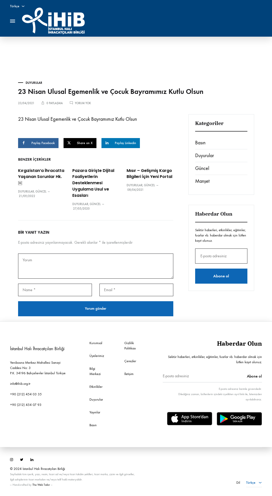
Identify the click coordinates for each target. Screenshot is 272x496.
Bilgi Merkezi (95, 371)
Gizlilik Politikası (130, 345)
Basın (200, 143)
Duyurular (34, 83)
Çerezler (130, 361)
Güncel (40, 191)
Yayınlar (94, 412)
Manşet (202, 181)
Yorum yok (83, 103)
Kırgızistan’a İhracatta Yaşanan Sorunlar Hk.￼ (41, 177)
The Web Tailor (41, 484)
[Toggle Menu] (12, 21)
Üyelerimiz (96, 356)
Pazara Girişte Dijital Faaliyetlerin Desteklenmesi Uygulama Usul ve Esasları (93, 183)
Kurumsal (95, 343)
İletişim (129, 374)
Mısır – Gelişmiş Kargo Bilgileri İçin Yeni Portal (149, 174)
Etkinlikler (95, 387)
